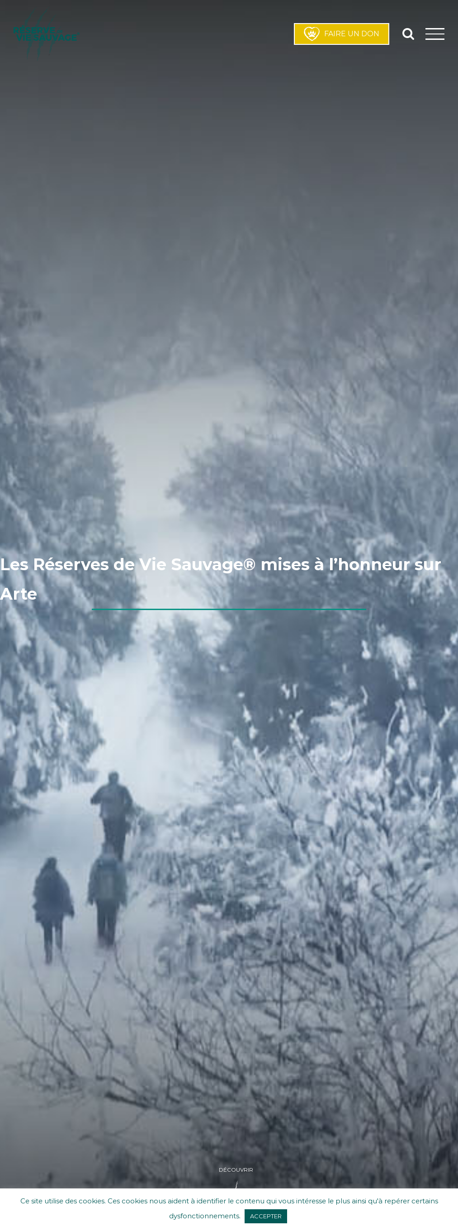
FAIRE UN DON (341, 34)
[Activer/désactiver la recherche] (408, 33)
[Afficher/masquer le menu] (435, 33)
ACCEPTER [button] (266, 1216)
